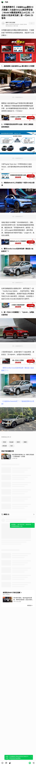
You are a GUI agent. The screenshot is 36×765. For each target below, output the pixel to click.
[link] (6, 763)
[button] (2, 763)
